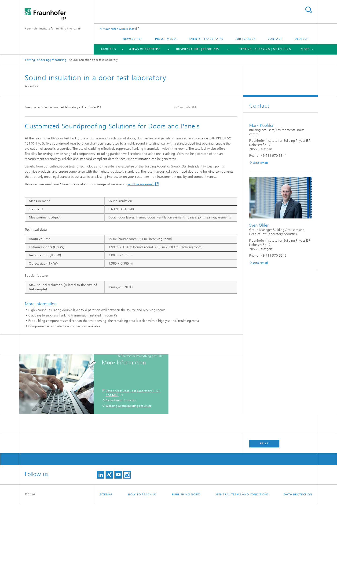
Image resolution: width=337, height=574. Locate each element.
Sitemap (106, 564)
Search (308, 10)
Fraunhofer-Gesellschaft (119, 28)
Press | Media (166, 38)
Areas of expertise (145, 49)
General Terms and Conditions (242, 564)
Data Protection (298, 564)
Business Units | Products (197, 49)
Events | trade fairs (206, 38)
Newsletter (133, 38)
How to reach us (142, 564)
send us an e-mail (141, 254)
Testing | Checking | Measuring (265, 49)
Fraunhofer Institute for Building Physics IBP (53, 28)
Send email (260, 162)
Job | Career (245, 38)
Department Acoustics (121, 470)
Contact (275, 38)
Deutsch (302, 38)
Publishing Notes (186, 564)
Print (264, 513)
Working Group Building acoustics (128, 475)
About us (108, 49)
